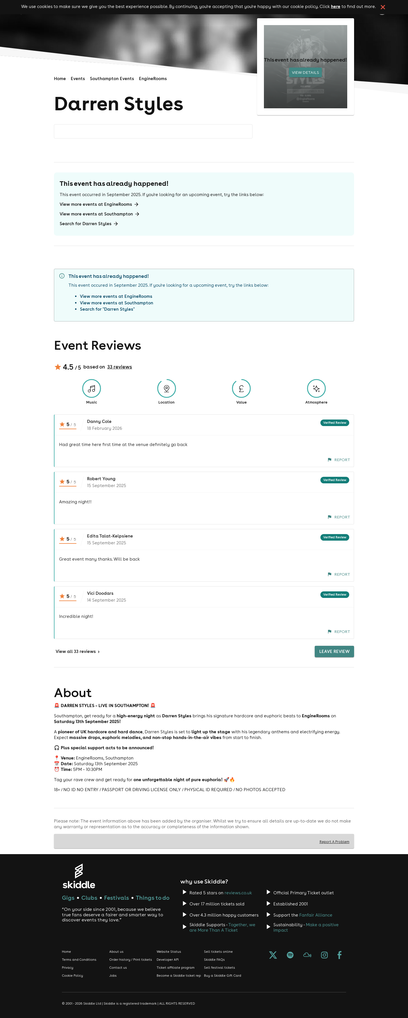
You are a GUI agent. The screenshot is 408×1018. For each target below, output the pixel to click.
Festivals (116, 897)
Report (339, 460)
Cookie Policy (72, 976)
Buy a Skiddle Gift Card (222, 976)
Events (78, 78)
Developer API (168, 960)
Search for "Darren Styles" (107, 309)
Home (60, 78)
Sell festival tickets (219, 968)
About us (116, 952)
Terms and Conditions (79, 960)
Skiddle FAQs (214, 960)
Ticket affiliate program (176, 968)
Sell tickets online (218, 952)
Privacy (67, 968)
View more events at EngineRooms (99, 204)
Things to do (152, 897)
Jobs (113, 976)
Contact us (118, 968)
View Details (305, 72)
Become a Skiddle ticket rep (179, 976)
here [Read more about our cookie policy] (335, 6)
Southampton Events (112, 78)
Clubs (89, 897)
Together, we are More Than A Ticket (222, 927)
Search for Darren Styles (89, 224)
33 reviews (119, 367)
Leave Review (334, 651)
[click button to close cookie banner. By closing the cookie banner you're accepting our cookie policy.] (383, 7)
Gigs (68, 897)
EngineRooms (153, 78)
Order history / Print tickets (130, 960)
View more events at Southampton (100, 214)
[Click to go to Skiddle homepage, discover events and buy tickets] (78, 876)
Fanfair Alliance (315, 915)
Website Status (169, 952)
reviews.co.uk (238, 892)
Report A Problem (335, 841)
